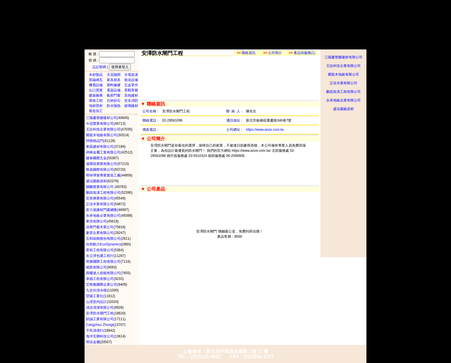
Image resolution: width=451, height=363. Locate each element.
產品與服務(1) (302, 53)
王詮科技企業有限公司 (343, 66)
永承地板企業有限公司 (343, 100)
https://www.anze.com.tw (265, 130)
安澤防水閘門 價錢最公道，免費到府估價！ (229, 231)
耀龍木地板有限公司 (343, 74)
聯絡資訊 (246, 53)
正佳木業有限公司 (343, 83)
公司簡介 (272, 53)
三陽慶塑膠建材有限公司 (343, 57)
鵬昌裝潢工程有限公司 (343, 92)
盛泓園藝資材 (343, 109)
